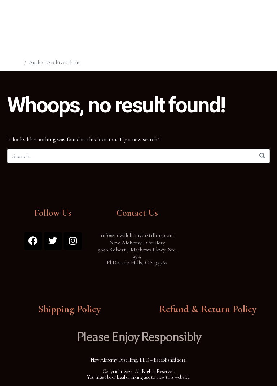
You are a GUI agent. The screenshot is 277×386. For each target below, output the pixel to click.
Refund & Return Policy (207, 309)
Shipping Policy (69, 309)
